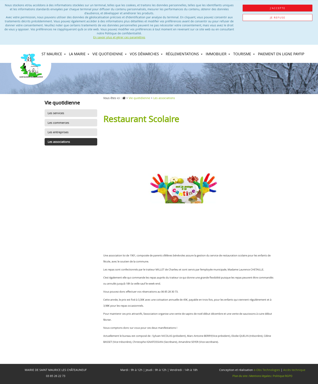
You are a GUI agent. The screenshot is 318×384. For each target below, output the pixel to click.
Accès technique (294, 370)
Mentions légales (260, 376)
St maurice (54, 53)
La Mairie (79, 53)
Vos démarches (146, 53)
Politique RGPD (282, 376)
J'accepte (277, 8)
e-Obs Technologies (267, 370)
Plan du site (240, 376)
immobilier (218, 53)
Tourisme (244, 53)
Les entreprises (58, 132)
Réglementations (184, 53)
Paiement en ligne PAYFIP (281, 53)
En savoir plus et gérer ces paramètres (119, 37)
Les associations (59, 142)
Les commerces (58, 123)
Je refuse (277, 17)
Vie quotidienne (109, 53)
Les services (56, 113)
